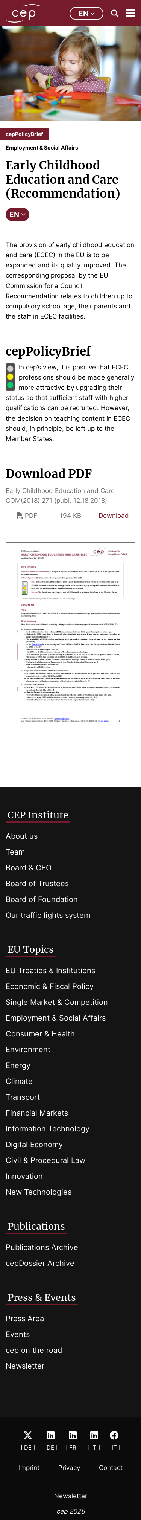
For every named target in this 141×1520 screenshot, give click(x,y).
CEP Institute (38, 815)
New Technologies (38, 1191)
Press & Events (42, 1297)
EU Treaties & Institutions (50, 970)
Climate (19, 1081)
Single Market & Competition (57, 1002)
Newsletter (25, 1365)
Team (15, 851)
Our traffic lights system (48, 915)
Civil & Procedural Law (45, 1160)
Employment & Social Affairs (56, 1017)
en (87, 13)
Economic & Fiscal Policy (50, 986)
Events (18, 1334)
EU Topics (31, 949)
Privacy (69, 1467)
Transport (23, 1097)
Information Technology (47, 1128)
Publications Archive (42, 1247)
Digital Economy (34, 1144)
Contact (111, 1467)
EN (17, 214)
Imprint (29, 1467)
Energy (18, 1065)
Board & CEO (29, 867)
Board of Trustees (37, 883)
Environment (28, 1049)
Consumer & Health (40, 1033)
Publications (36, 1226)
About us (22, 836)
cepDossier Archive (40, 1263)
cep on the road (34, 1350)
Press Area (25, 1318)
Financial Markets (37, 1112)
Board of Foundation (42, 899)
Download (114, 515)
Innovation (24, 1176)
